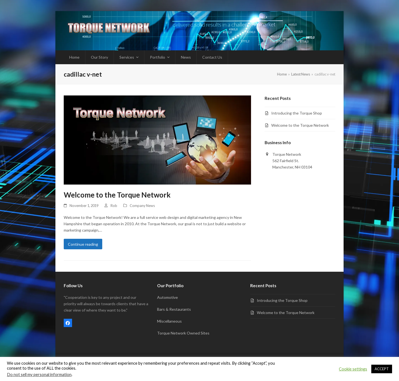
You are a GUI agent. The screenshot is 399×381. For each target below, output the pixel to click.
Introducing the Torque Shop (296, 113)
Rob (114, 205)
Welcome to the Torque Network (117, 194)
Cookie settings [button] (353, 369)
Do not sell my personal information (39, 374)
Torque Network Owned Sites (183, 333)
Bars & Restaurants (174, 309)
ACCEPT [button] (382, 369)
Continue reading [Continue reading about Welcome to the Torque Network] (83, 244)
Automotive (167, 297)
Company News (142, 205)
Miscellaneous (169, 321)
